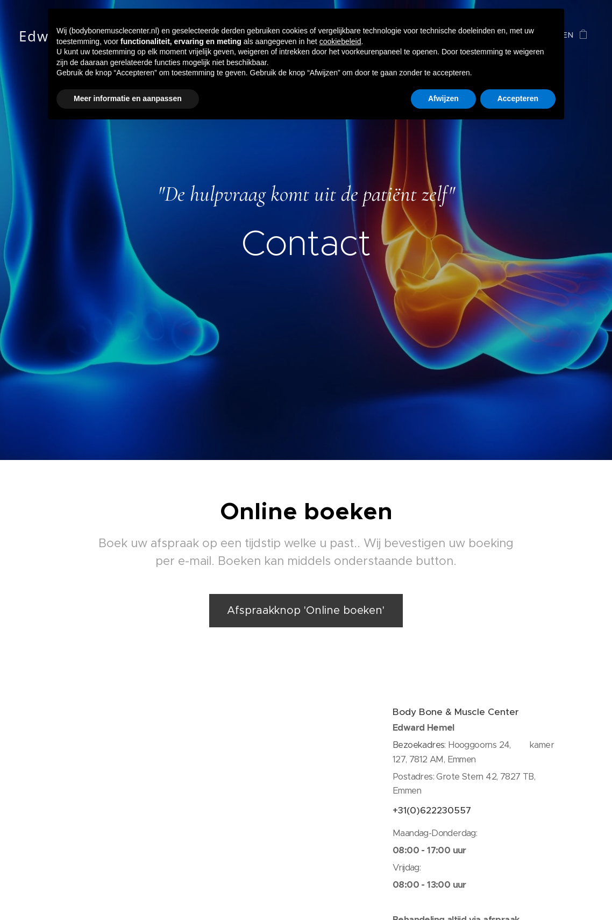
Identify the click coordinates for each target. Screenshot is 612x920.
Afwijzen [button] (443, 98)
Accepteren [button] (517, 98)
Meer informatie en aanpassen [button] (128, 98)
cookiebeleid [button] (340, 41)
